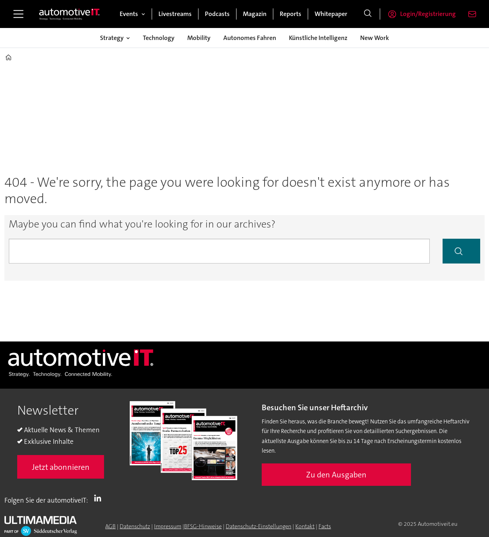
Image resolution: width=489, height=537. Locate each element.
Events (129, 14)
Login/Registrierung (428, 14)
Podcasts (217, 14)
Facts (325, 526)
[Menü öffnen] (18, 14)
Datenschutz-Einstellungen (258, 526)
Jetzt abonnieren (61, 467)
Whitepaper (331, 14)
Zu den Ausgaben (336, 474)
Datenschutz (135, 526)
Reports (290, 14)
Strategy (112, 38)
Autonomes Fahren (249, 38)
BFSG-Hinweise (203, 526)
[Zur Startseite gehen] (70, 14)
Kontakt (305, 526)
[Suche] (368, 14)
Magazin (255, 14)
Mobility (198, 38)
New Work (374, 38)
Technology (158, 38)
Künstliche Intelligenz (318, 38)
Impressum (167, 526)
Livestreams (175, 14)
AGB (110, 526)
